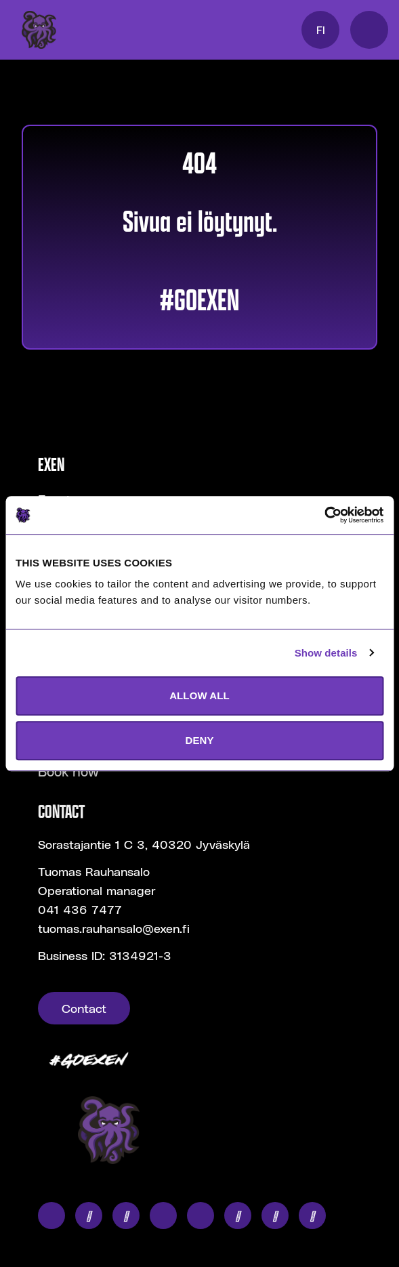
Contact (84, 1008)
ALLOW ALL (199, 695)
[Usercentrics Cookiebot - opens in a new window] (324, 515)
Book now (68, 771)
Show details (326, 653)
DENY (199, 740)
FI (320, 29)
